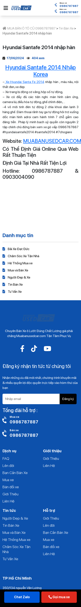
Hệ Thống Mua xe (18, 263)
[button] (6, 7)
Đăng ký (68, 399)
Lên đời (8, 465)
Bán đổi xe (11, 487)
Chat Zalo (22, 597)
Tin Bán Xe (13, 284)
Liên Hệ (8, 501)
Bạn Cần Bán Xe (15, 472)
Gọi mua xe (59, 597)
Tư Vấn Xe (12, 292)
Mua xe (8, 480)
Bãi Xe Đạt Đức (16, 249)
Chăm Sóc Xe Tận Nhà (21, 256)
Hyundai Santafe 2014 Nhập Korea (40, 71)
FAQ (6, 458)
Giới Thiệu (10, 494)
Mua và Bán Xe (15, 270)
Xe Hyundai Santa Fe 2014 (24, 82)
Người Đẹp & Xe (16, 277)
